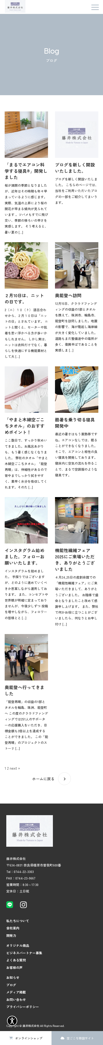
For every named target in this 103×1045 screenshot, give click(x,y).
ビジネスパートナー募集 (24, 953)
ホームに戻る (43, 778)
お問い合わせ (16, 999)
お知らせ (12, 977)
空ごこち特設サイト (80, 1038)
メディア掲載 (16, 992)
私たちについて (17, 920)
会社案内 (12, 928)
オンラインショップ (28, 1038)
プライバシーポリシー (22, 1006)
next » (15, 768)
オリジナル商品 (17, 945)
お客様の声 (14, 967)
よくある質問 (16, 960)
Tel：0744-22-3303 (20, 871)
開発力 (11, 935)
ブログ (11, 985)
